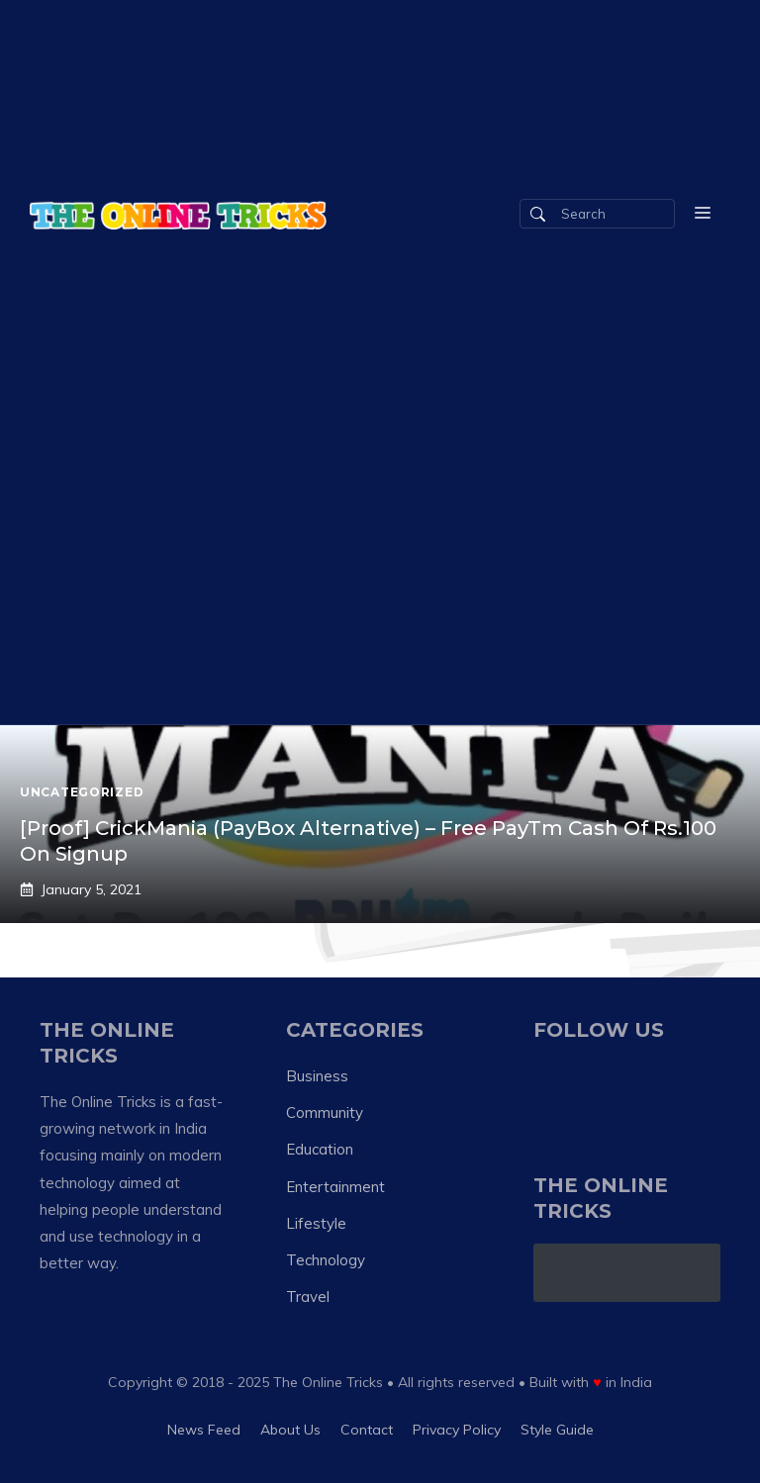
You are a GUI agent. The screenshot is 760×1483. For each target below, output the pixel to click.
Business (317, 1075)
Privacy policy (457, 1429)
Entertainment (335, 1186)
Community (324, 1112)
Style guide (557, 1429)
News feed (203, 1429)
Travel (308, 1296)
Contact (366, 1429)
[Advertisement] (380, 575)
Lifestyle (316, 1223)
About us (290, 1429)
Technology (325, 1260)
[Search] (537, 214)
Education (319, 1149)
